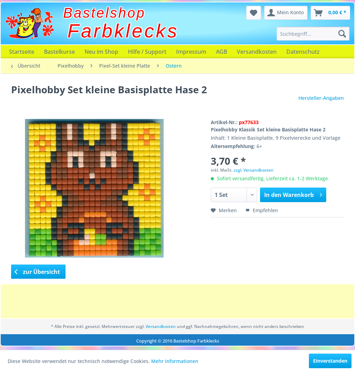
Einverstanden (330, 360)
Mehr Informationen (174, 361)
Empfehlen (261, 210)
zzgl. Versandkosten (254, 170)
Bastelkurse (59, 51)
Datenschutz (303, 51)
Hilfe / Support (147, 51)
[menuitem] (313, 34)
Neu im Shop (101, 51)
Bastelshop (104, 12)
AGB (221, 51)
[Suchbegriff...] (313, 34)
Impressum (191, 51)
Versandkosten (257, 51)
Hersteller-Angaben (321, 98)
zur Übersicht (37, 272)
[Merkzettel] (253, 13)
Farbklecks (123, 31)
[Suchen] (342, 34)
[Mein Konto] (286, 13)
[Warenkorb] (330, 13)
